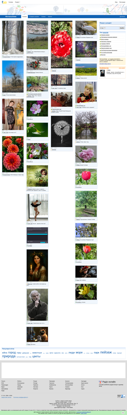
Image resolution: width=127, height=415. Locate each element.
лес (62, 353)
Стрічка (43, 16)
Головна (11, 2)
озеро (91, 353)
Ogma (28, 139)
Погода (35, 383)
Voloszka (53, 70)
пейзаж (106, 352)
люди (72, 352)
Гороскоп (51, 383)
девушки (25, 353)
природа (9, 356)
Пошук (35, 381)
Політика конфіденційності (20, 397)
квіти (51, 353)
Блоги (82, 385)
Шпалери (19, 386)
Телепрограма (69, 383)
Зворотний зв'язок (6, 397)
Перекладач (4, 385)
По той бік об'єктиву (106, 52)
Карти (50, 386)
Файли (19, 388)
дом (30, 353)
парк (96, 352)
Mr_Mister (29, 245)
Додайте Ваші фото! (105, 63)
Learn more (84, 413)
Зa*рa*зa (53, 149)
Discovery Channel (105, 41)
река (27, 356)
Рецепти (35, 388)
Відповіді (67, 388)
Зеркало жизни (104, 35)
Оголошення (20, 383)
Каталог (67, 381)
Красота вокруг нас (106, 48)
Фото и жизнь (104, 39)
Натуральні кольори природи (108, 37)
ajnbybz (29, 95)
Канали (50, 16)
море (79, 352)
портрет (119, 353)
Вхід (116, 2)
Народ (19, 385)
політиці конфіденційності (84, 412)
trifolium (77, 78)
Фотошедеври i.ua (105, 46)
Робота (19, 381)
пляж (114, 353)
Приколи (35, 385)
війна (4, 353)
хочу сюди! (122, 68)
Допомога (122, 16)
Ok (123, 413)
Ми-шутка (29, 284)
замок (44, 353)
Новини (67, 386)
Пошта (3, 381)
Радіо (2, 390)
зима (47, 353)
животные (37, 353)
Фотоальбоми (69, 385)
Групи (82, 388)
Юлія (108, 70)
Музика (51, 388)
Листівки (35, 386)
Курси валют (84, 383)
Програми (52, 381)
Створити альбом (34, 16)
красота (57, 353)
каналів (105, 32)
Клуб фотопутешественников (108, 50)
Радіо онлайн (109, 382)
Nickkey (29, 51)
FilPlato (77, 37)
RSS (2, 383)
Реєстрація (122, 2)
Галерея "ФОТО (105, 43)
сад (30, 357)
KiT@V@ (29, 189)
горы (19, 353)
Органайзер (4, 388)
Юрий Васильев (31, 72)
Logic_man (5, 132)
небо (84, 353)
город (12, 352)
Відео (2, 386)
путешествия (21, 357)
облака (87, 353)
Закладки (83, 381)
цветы (36, 356)
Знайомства (104, 68)
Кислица (77, 60)
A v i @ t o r (30, 119)
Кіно (82, 386)
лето (66, 353)
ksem (4, 95)
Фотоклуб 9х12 (6, 56)
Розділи (17, 2)
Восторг (102, 54)
